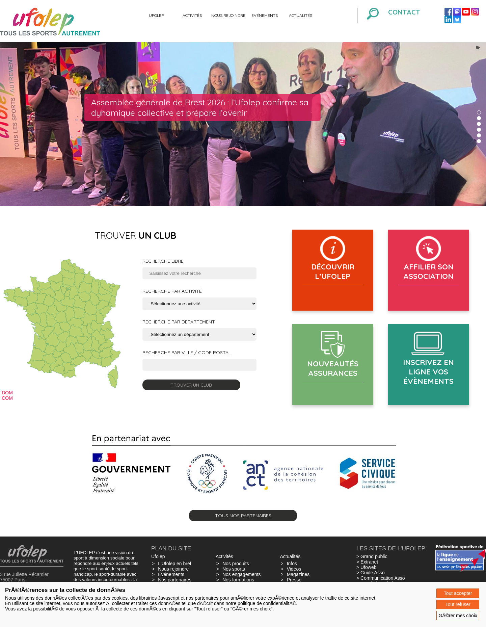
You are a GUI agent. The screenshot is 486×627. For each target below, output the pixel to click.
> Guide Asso (370, 572)
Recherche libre (163, 261)
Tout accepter (458, 593)
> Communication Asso (380, 578)
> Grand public (371, 556)
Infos (292, 563)
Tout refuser (458, 604)
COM (7, 398)
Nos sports (233, 569)
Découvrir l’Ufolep (332, 271)
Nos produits (235, 563)
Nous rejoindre (228, 15)
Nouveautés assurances (332, 368)
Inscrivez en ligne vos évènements (428, 372)
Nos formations (238, 579)
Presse (294, 579)
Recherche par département (178, 322)
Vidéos (294, 569)
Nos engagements (241, 574)
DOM (7, 392)
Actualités (300, 15)
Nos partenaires (174, 579)
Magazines (298, 574)
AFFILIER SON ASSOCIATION (428, 271)
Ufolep (156, 15)
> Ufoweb (366, 567)
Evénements (264, 15)
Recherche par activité (172, 291)
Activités (192, 15)
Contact (404, 12)
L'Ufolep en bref (174, 563)
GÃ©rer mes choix (457, 615)
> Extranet (367, 562)
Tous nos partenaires (243, 516)
